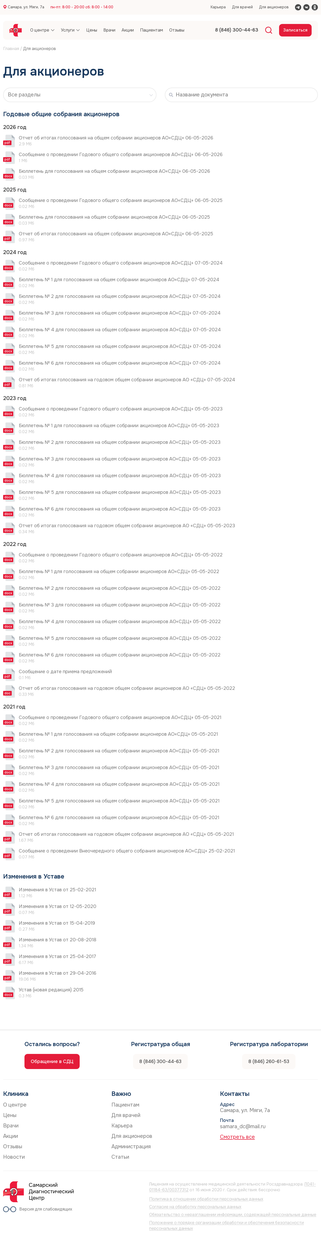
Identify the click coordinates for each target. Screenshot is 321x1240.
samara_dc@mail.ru (243, 1126)
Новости (14, 1157)
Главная (11, 48)
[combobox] (79, 95)
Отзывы (12, 1146)
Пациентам (125, 1105)
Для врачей (242, 7)
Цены (9, 1115)
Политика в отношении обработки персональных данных (206, 1199)
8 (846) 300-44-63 (160, 1061)
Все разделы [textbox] (24, 94)
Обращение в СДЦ (52, 1061)
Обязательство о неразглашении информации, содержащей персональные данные (232, 1214)
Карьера (218, 7)
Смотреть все (237, 1137)
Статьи (120, 1157)
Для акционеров (274, 7)
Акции (10, 1136)
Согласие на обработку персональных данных (195, 1207)
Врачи (10, 1125)
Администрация (131, 1146)
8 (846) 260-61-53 (268, 1061)
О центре (15, 1105)
